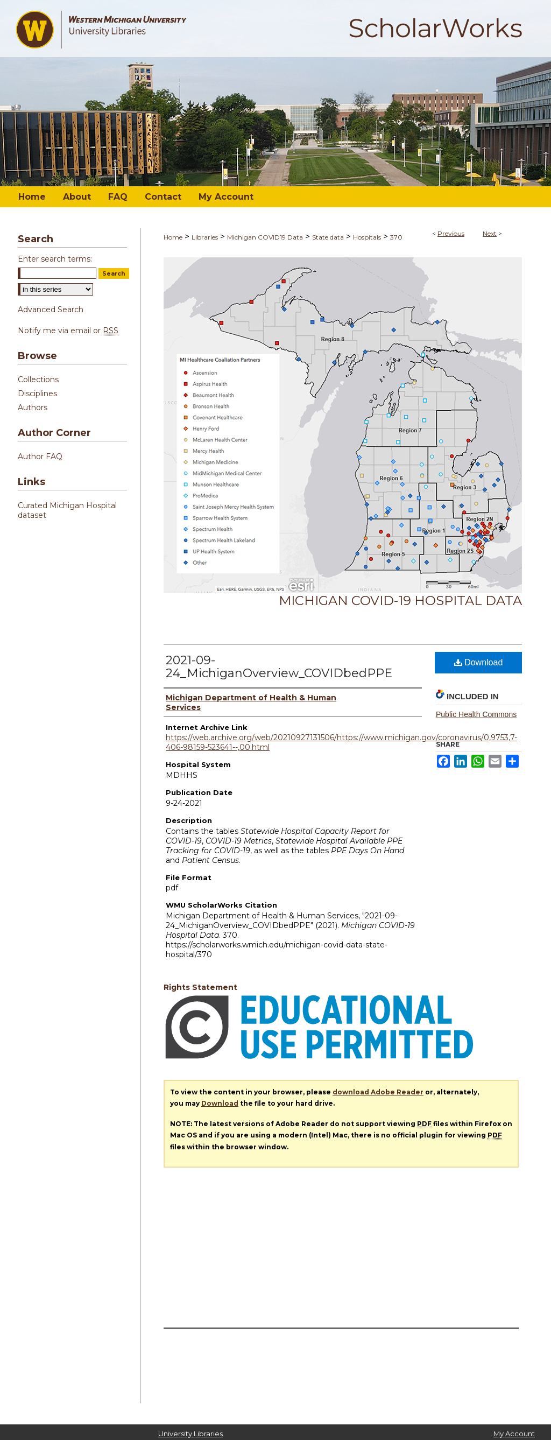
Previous (450, 233)
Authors (32, 407)
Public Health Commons (476, 714)
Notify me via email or (68, 330)
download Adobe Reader (378, 1092)
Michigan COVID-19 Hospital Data (400, 600)
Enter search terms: (55, 259)
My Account (514, 1433)
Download (478, 662)
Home (173, 237)
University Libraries (190, 1433)
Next (490, 233)
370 (396, 237)
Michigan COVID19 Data (265, 237)
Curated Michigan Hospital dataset (67, 510)
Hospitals (367, 237)
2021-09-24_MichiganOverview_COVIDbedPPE (279, 666)
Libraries (205, 237)
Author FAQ (40, 456)
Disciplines (37, 393)
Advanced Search (50, 309)
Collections (38, 379)
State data (328, 237)
